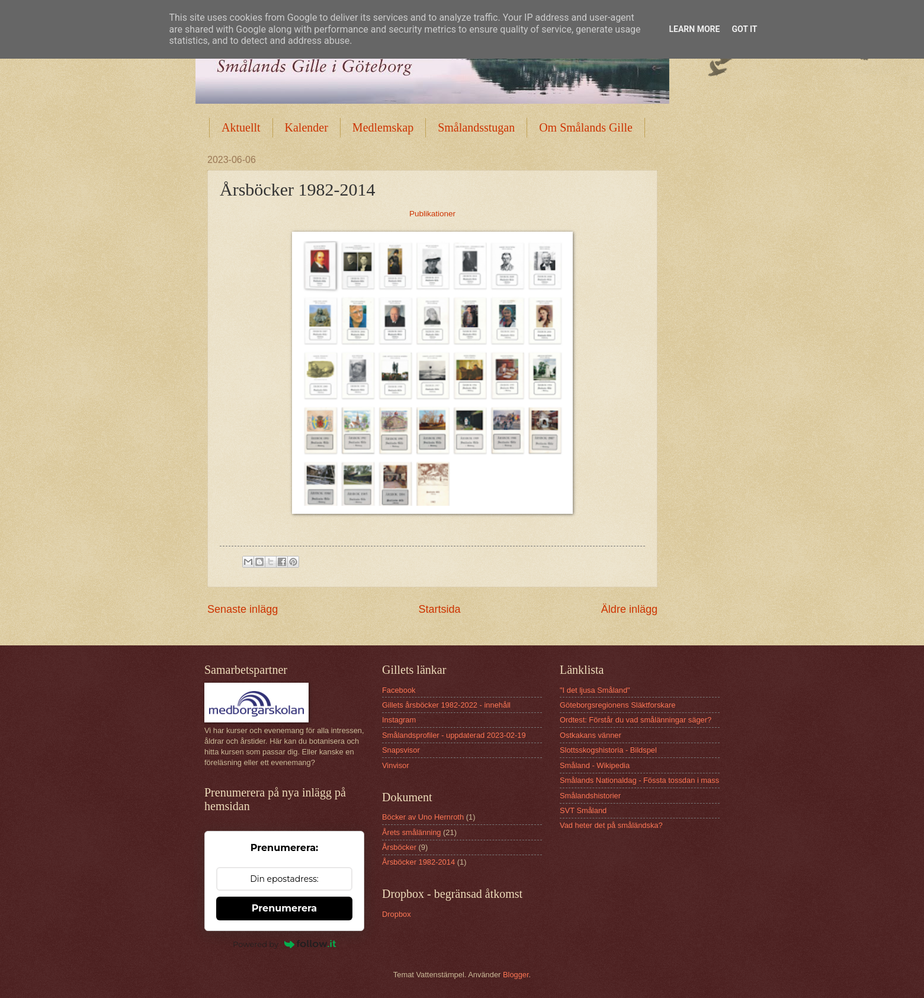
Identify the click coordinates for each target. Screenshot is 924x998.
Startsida (439, 609)
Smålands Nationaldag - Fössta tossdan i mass (639, 780)
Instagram (399, 719)
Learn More (694, 29)
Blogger (516, 974)
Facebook (399, 690)
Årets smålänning (411, 832)
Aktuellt (241, 127)
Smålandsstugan (476, 127)
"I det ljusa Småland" (595, 690)
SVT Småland (583, 810)
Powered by (284, 944)
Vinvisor (395, 765)
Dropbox (396, 914)
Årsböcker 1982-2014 (418, 862)
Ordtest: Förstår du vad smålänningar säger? (635, 719)
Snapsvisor (401, 750)
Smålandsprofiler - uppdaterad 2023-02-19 (454, 735)
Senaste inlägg (242, 609)
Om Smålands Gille (586, 127)
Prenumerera (284, 908)
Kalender (306, 127)
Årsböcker (399, 847)
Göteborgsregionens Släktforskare (617, 704)
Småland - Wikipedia (595, 765)
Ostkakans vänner (590, 735)
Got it (744, 29)
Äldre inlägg (629, 609)
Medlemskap (382, 127)
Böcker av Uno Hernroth (423, 817)
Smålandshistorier (590, 795)
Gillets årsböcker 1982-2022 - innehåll (446, 704)
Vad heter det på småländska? (611, 825)
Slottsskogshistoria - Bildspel (608, 750)
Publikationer (432, 213)
